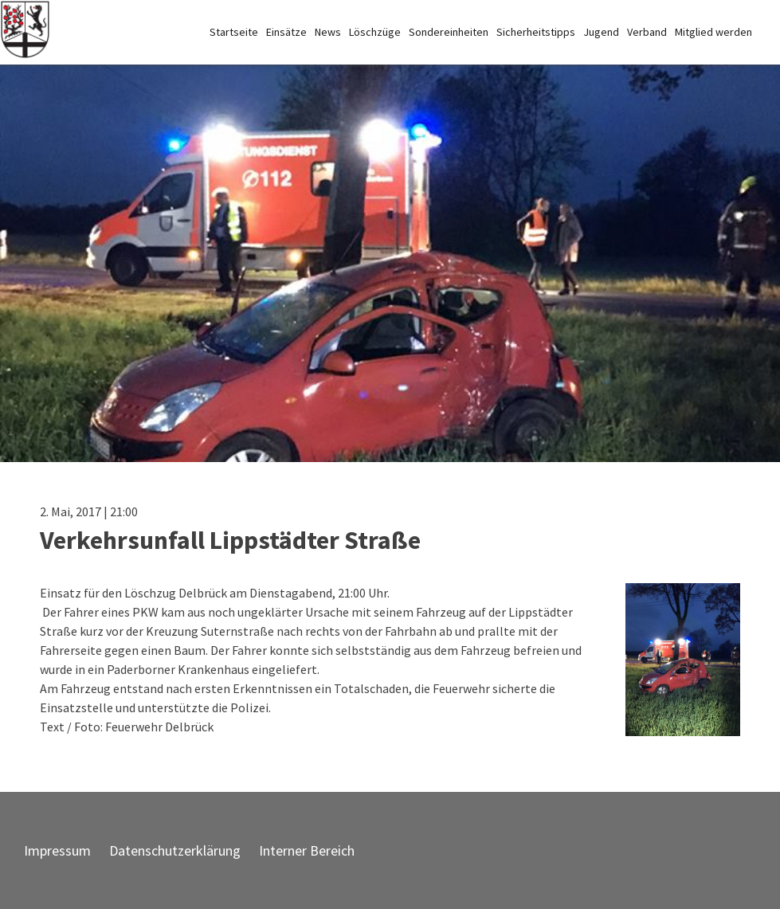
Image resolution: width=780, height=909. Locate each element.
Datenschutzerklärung (175, 850)
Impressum (57, 850)
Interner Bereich (307, 850)
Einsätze (286, 32)
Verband (647, 32)
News (328, 32)
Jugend (601, 32)
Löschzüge (375, 32)
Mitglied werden (713, 32)
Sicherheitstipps (535, 32)
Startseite (234, 32)
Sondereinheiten (448, 32)
